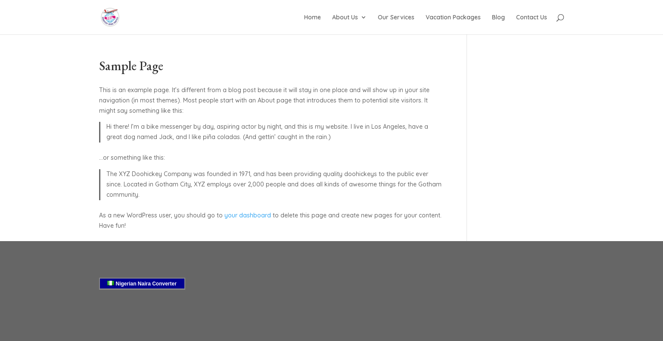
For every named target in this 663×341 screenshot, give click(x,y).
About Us (345, 17)
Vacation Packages (453, 17)
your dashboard (247, 215)
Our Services (396, 17)
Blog (498, 17)
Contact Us (531, 17)
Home (312, 17)
